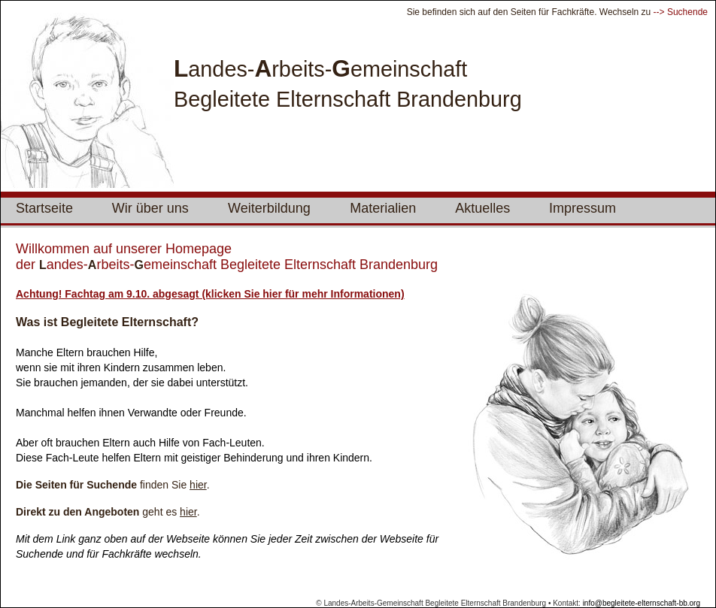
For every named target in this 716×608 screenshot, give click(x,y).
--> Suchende (681, 12)
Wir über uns (150, 208)
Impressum (582, 208)
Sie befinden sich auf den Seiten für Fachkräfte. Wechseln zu (530, 12)
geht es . (108, 512)
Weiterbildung (269, 208)
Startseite (44, 208)
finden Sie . (113, 485)
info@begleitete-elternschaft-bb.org (641, 603)
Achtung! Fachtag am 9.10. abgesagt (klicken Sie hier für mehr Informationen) (210, 294)
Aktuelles (482, 208)
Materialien (383, 208)
